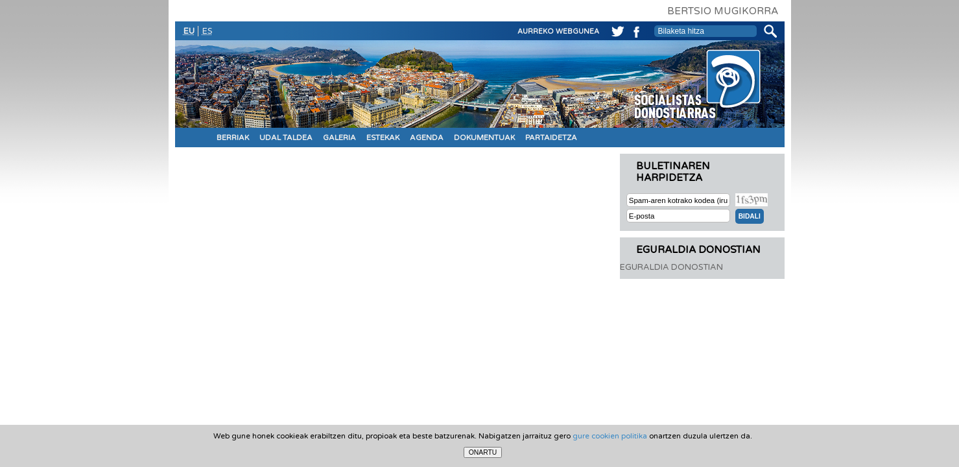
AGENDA (427, 137)
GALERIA (339, 137)
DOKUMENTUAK (484, 137)
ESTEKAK (382, 137)
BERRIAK (233, 137)
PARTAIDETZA (551, 137)
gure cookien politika (610, 435)
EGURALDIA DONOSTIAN (671, 267)
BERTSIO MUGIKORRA (722, 11)
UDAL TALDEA (286, 137)
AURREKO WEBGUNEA (558, 31)
